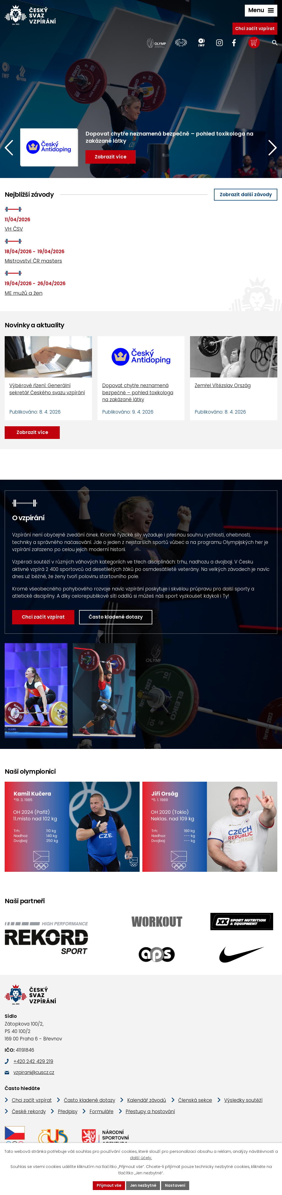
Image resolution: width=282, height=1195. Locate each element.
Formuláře (101, 1112)
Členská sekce (195, 1100)
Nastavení (176, 1185)
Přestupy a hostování (150, 1112)
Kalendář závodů (146, 1100)
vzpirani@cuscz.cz (33, 1073)
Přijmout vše (108, 1185)
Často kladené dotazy (109, 617)
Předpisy (67, 1112)
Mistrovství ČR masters (33, 261)
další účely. (141, 1158)
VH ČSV (14, 229)
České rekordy (29, 1112)
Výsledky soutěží (243, 1100)
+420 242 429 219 (33, 1061)
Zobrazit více (32, 432)
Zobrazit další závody (246, 194)
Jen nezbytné (143, 1185)
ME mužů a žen (23, 293)
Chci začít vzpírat (255, 28)
